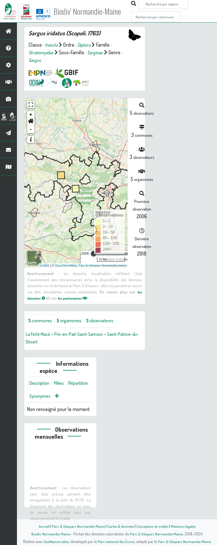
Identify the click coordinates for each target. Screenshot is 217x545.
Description (40, 384)
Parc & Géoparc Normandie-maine (102, 265)
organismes (72, 321)
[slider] (93, 254)
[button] (30, 122)
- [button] (30, 129)
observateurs (106, 321)
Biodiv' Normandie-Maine (93, 11)
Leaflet (44, 265)
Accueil (41, 526)
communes (41, 321)
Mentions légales (185, 526)
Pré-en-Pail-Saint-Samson (84, 334)
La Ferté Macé (39, 334)
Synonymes (67, 397)
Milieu (62, 384)
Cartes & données (120, 526)
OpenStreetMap (66, 265)
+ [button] (30, 114)
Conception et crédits (153, 526)
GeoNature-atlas (55, 541)
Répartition (40, 397)
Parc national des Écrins (116, 541)
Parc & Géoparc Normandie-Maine (76, 526)
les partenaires (77, 297)
